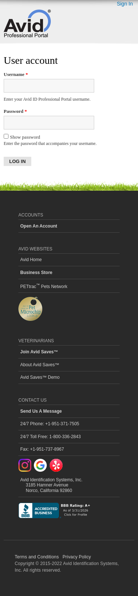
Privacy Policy (77, 556)
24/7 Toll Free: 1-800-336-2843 (50, 436)
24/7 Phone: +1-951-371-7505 (49, 423)
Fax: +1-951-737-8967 (42, 449)
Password (15, 111)
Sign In (125, 4)
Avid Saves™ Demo (40, 377)
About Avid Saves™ (39, 364)
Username (16, 74)
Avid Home (31, 259)
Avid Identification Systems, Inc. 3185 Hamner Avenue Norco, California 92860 (51, 485)
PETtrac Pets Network (43, 286)
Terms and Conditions (37, 556)
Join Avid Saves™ (39, 351)
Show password (22, 137)
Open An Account (38, 226)
